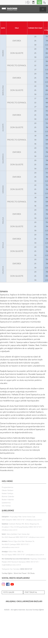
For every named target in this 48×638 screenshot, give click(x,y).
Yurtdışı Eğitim (7, 573)
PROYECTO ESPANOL (16, 65)
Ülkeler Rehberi (7, 490)
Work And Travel (20, 573)
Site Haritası (6, 506)
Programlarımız (7, 487)
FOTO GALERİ (8, 592)
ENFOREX (17, 41)
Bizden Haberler (8, 500)
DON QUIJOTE (16, 53)
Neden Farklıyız (7, 493)
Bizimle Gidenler (8, 497)
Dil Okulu (31, 573)
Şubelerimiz (6, 503)
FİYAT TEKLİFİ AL (31, 592)
